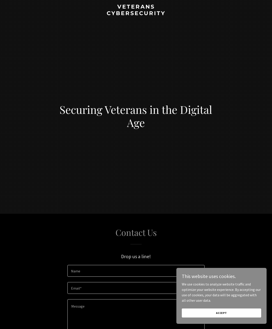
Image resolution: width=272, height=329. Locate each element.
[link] (136, 14)
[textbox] (136, 271)
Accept (221, 313)
